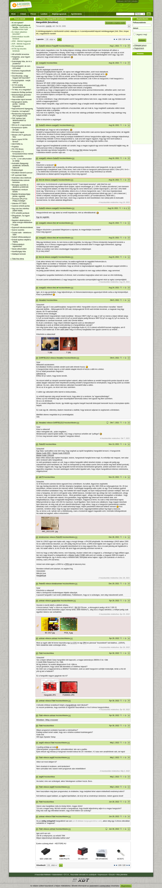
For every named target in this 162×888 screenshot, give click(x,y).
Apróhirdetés (76, 14)
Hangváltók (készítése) (47, 22)
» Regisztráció (138, 48)
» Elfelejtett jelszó (139, 45)
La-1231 (73, 643)
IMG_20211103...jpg (50, 531)
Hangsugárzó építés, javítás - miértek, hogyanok (20, 104)
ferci (40, 180)
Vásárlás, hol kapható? (21, 111)
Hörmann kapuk (18, 132)
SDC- (53, 85)
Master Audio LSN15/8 (45, 455)
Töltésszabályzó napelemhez (18, 245)
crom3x (48, 26)
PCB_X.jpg (68, 633)
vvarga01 (42, 63)
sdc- (98, 85)
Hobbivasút (120, 1)
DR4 (84, 643)
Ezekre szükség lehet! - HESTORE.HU (51, 844)
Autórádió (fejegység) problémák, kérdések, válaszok (20, 165)
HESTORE (127, 1)
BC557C (120, 858)
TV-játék (15, 225)
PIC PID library (17, 149)
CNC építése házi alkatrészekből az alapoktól (19, 120)
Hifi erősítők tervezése (20, 54)
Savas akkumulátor (19, 249)
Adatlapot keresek (19, 254)
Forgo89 (55, 46)
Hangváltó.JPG (50, 695)
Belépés (142, 40)
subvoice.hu (41, 374)
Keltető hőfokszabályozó (21, 237)
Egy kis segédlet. (43, 217)
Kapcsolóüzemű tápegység (22, 109)
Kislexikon (135, 1)
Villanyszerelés (17, 156)
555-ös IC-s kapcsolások (21, 125)
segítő (41, 743)
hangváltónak (71, 705)
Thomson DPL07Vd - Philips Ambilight (20, 200)
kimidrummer (44, 537)
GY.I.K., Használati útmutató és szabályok (80, 875)
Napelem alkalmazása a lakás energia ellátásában (22, 221)
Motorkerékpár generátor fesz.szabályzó (21, 96)
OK (148, 14)
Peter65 (42, 444)
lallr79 (41, 477)
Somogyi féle (77, 150)
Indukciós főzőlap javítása (22, 92)
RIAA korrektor (17, 73)
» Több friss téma (17, 259)
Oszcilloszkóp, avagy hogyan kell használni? (21, 77)
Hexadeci (42, 300)
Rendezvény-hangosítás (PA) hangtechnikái (21, 115)
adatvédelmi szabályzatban (99, 886)
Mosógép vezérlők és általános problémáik (20, 186)
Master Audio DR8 (43, 453)
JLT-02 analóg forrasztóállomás (18, 86)
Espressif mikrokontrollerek (22, 227)
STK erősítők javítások (20, 213)
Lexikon (44, 14)
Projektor (15, 147)
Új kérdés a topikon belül (115, 23)
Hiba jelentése (121, 875)
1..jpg (50, 352)
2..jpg (68, 352)
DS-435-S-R (83, 858)
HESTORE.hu (17, 144)
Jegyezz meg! (142, 34)
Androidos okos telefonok (21, 178)
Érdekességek (17, 170)
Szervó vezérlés (18, 230)
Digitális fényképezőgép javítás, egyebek (21, 195)
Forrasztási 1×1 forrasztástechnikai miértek (22, 153)
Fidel (41, 653)
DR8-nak (68, 564)
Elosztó (112, 875)
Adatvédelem (57, 875)
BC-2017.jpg (50, 633)
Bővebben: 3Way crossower (47, 720)
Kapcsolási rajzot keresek (22, 99)
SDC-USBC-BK (46, 858)
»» (61, 865)
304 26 (77, 607)
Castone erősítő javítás (21, 206)
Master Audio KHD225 (61, 453)
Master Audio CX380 (77, 555)
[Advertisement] (143, 99)
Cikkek (23, 14)
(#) (37, 46)
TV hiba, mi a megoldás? (21, 90)
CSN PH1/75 (64, 858)
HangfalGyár (41, 576)
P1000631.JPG (68, 695)
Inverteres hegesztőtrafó (21, 71)
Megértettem (126, 886)
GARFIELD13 (44, 358)
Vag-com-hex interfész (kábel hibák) (20, 210)
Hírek (13, 14)
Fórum (33, 14)
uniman (42, 601)
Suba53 (42, 46)
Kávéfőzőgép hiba (19, 252)
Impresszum (102, 875)
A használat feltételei (43, 875)
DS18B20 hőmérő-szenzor (22, 173)
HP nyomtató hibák (19, 175)
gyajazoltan (56, 601)
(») (72, 46)
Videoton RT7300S (19, 203)
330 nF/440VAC (102, 858)
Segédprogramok (59, 14)
